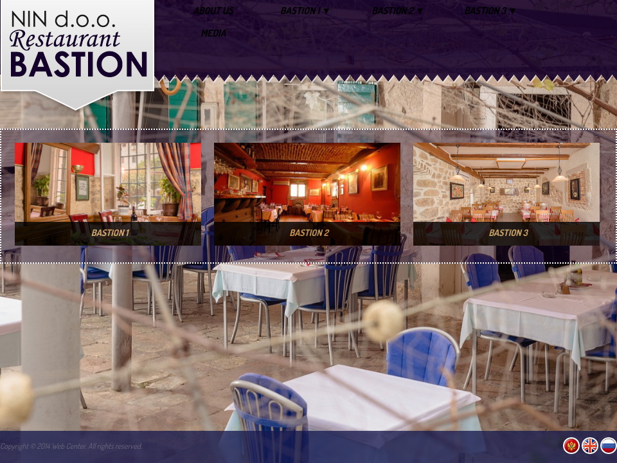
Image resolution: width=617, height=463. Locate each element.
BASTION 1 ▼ (305, 11)
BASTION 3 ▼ (490, 11)
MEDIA (213, 33)
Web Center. (69, 446)
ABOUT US (213, 11)
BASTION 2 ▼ (398, 11)
